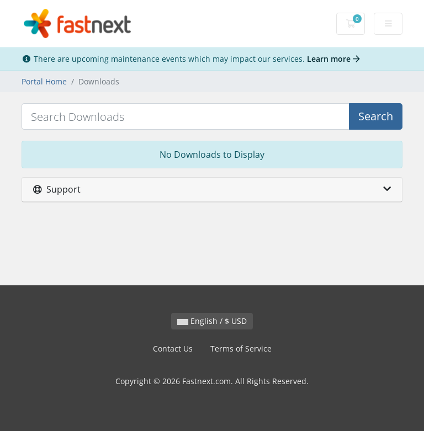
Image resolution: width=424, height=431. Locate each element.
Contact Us (173, 348)
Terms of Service (241, 348)
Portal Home (44, 81)
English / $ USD (212, 321)
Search (375, 116)
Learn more (333, 59)
